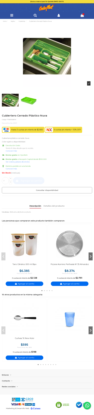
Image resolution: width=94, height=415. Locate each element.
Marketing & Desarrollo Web (17, 408)
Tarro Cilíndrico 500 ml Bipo (24, 264)
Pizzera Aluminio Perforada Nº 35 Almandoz (70, 264)
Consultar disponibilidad (47, 190)
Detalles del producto (54, 206)
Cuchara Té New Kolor (24, 338)
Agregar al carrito (28, 180)
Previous (3, 256)
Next (91, 256)
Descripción (35, 206)
